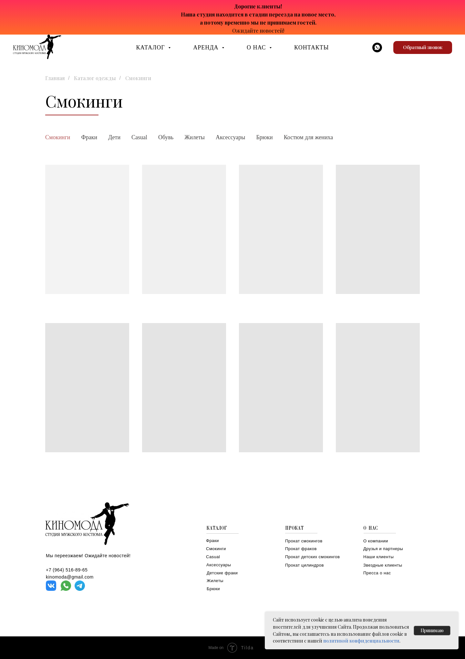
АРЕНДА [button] (206, 47)
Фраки (89, 137)
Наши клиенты (378, 556)
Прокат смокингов (304, 541)
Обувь (165, 137)
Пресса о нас (377, 572)
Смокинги (57, 137)
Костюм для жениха (308, 137)
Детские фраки (222, 572)
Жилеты (194, 137)
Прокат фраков (301, 548)
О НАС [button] (257, 47)
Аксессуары (230, 137)
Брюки (264, 137)
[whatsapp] (377, 47)
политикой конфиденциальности (361, 641)
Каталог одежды (95, 78)
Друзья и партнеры (383, 548)
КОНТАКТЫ (311, 47)
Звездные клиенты (382, 565)
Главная (55, 78)
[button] (422, 47)
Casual (139, 137)
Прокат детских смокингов (312, 556)
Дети (114, 137)
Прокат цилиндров (304, 565)
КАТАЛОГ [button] (151, 47)
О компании (375, 541)
